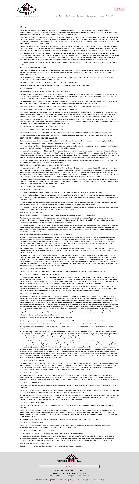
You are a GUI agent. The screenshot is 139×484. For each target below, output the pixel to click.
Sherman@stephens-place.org (76, 476)
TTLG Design (99, 480)
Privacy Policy (69, 480)
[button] (63, 16)
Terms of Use (80, 480)
